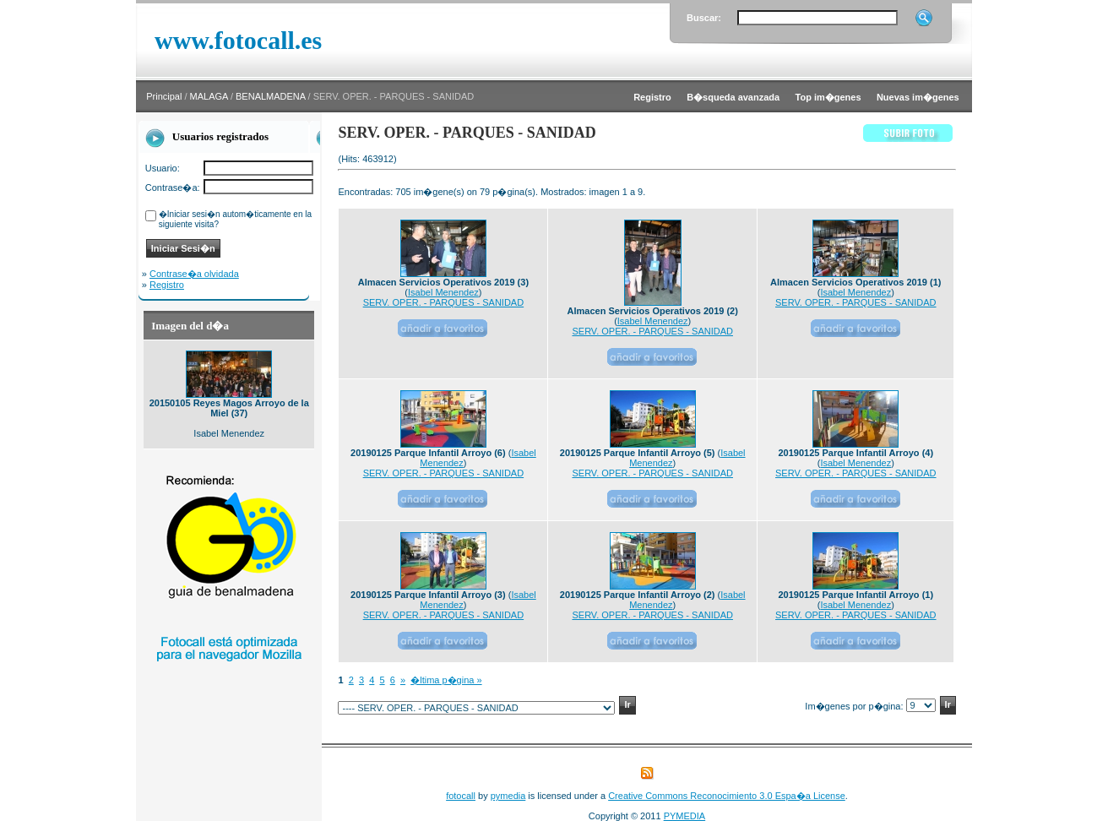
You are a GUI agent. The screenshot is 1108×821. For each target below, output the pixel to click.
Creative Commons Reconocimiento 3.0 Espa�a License (726, 796)
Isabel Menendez (443, 292)
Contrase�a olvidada (194, 274)
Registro (166, 285)
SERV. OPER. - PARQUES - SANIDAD (443, 302)
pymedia (508, 796)
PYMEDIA (685, 816)
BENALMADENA (271, 96)
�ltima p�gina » (445, 680)
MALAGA (209, 96)
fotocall (460, 796)
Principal (164, 96)
